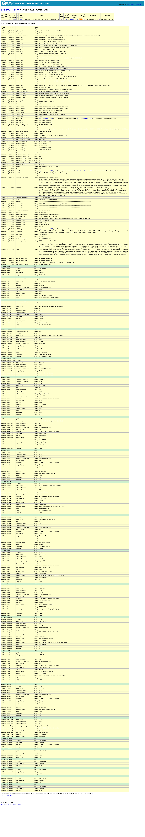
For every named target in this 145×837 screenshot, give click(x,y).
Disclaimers (4, 804)
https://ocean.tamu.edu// (84, 118)
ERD (141, 4)
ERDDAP (6, 9)
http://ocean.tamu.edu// (46, 118)
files (21, 19)
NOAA (130, 4)
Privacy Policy (12, 804)
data (10, 19)
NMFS (133, 4)
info (16, 9)
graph (14, 19)
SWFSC (138, 4)
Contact (19, 804)
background (74, 19)
